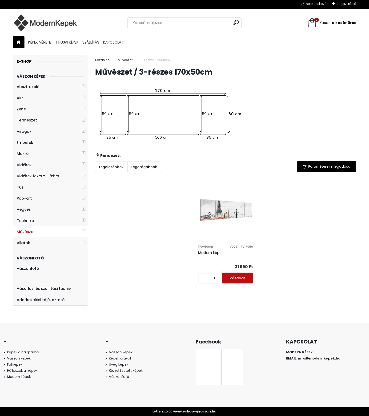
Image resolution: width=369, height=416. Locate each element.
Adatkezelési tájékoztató (41, 300)
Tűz (20, 187)
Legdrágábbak (144, 167)
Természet (27, 120)
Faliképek (14, 364)
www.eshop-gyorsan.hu (195, 411)
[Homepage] (18, 42)
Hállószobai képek (22, 370)
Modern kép (208, 252)
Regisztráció (346, 3)
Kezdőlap (102, 60)
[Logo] (45, 23)
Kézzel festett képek (126, 370)
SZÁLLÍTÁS (90, 42)
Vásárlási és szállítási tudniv (44, 288)
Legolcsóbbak (111, 167)
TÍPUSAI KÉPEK (67, 42)
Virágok (24, 131)
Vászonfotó (28, 268)
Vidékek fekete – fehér (38, 176)
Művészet (26, 231)
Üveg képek (118, 364)
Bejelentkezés (317, 3)
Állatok (23, 243)
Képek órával (120, 358)
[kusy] (208, 278)
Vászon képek (19, 358)
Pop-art (24, 198)
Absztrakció (28, 86)
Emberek (25, 142)
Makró (23, 153)
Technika (25, 220)
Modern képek (19, 376)
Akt (20, 98)
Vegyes (24, 209)
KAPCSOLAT (113, 42)
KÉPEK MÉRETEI (40, 42)
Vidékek (24, 165)
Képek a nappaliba (23, 352)
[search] (236, 22)
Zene (21, 109)
